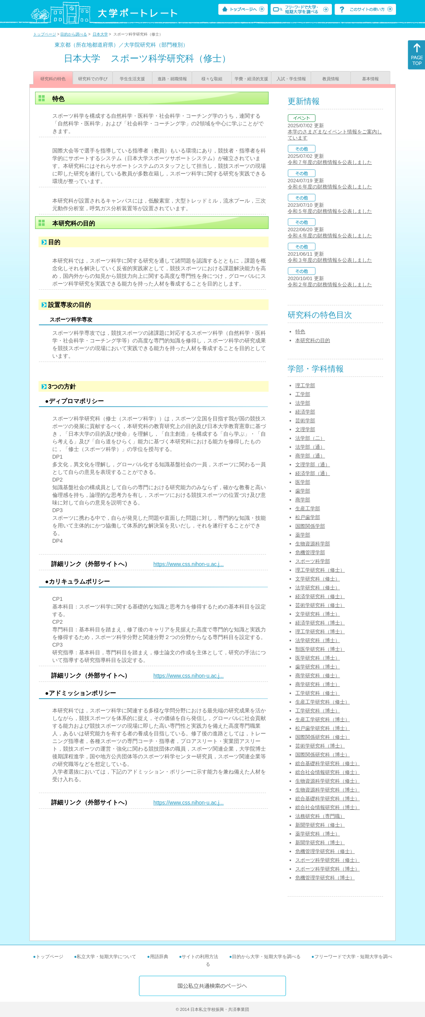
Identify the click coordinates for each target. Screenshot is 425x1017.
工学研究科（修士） (317, 693)
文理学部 (305, 429)
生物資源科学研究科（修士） (327, 781)
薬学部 (302, 535)
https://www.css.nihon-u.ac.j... (188, 564)
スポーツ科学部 (312, 561)
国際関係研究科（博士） (322, 754)
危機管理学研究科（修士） (325, 851)
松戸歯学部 (307, 517)
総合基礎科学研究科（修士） (327, 763)
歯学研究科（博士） (317, 667)
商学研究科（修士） (317, 675)
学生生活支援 (132, 78)
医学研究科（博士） (317, 658)
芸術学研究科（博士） (320, 746)
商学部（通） (310, 456)
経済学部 (305, 412)
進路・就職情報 (172, 78)
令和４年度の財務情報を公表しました (330, 235)
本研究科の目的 (312, 340)
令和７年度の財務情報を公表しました (330, 162)
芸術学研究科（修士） (320, 605)
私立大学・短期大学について (106, 956)
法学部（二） (310, 438)
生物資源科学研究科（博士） (327, 790)
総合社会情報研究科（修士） (327, 772)
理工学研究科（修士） (320, 570)
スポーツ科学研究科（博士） (327, 869)
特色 (300, 331)
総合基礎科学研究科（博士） (327, 798)
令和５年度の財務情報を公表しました (330, 211)
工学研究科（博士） (317, 711)
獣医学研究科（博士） (320, 649)
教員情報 (330, 78)
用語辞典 (159, 956)
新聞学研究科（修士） (320, 825)
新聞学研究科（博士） (320, 842)
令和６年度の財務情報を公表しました (330, 187)
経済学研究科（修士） (320, 596)
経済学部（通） (312, 473)
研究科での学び (93, 78)
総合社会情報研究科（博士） (327, 807)
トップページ (44, 34)
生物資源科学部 (312, 544)
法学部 (302, 403)
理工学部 (305, 385)
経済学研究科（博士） (320, 623)
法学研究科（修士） (317, 587)
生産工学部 (307, 508)
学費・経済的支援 (251, 78)
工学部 (302, 394)
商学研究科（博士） (317, 684)
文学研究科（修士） (317, 579)
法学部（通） (310, 447)
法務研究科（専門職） (320, 816)
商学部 (302, 500)
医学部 (302, 482)
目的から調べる (73, 34)
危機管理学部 (310, 552)
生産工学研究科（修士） (322, 702)
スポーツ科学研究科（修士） (327, 860)
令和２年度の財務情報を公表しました (330, 284)
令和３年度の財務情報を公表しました (330, 260)
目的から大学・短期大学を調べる (266, 956)
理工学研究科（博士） (320, 631)
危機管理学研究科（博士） (325, 878)
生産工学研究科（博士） (322, 719)
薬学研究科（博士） (317, 834)
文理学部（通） (312, 464)
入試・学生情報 (291, 78)
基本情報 (370, 78)
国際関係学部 (310, 526)
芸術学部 (305, 420)
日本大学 (100, 34)
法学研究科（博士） (317, 640)
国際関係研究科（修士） (322, 737)
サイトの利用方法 (200, 956)
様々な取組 (211, 78)
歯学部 (302, 491)
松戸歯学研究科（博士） (322, 728)
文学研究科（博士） (317, 614)
